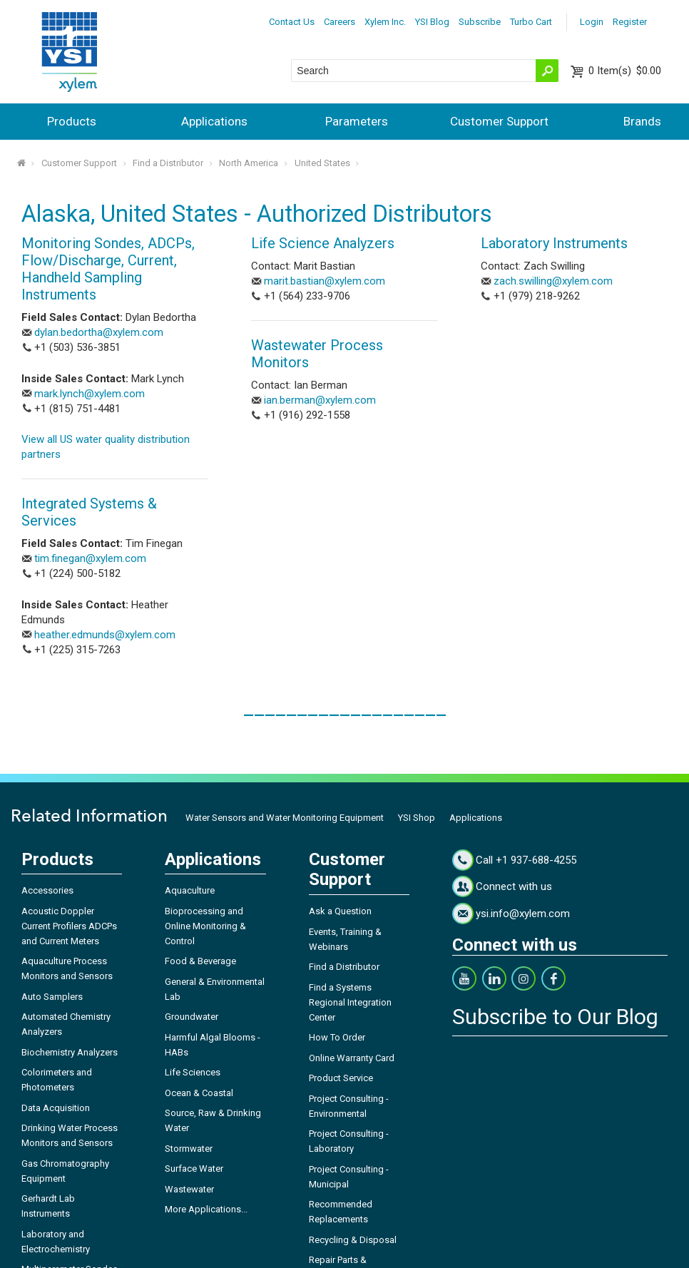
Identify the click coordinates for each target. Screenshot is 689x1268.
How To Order (337, 1037)
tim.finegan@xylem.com (90, 558)
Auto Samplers (52, 996)
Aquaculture (190, 890)
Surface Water (194, 1168)
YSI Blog (432, 21)
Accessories (47, 890)
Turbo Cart (531, 21)
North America (248, 163)
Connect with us (514, 886)
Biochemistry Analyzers (69, 1052)
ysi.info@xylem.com (523, 913)
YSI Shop (416, 817)
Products (71, 121)
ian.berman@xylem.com (320, 400)
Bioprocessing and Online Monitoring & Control (205, 926)
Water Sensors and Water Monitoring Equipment (284, 817)
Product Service (341, 1078)
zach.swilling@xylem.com (553, 281)
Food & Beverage (200, 961)
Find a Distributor (168, 163)
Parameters (356, 121)
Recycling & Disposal (353, 1239)
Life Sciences (192, 1072)
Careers (339, 21)
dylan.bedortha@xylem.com (98, 332)
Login (591, 21)
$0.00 (624, 70)
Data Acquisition (55, 1108)
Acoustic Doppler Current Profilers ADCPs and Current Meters (69, 926)
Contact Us (292, 21)
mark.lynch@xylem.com (89, 393)
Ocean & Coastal (199, 1093)
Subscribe (480, 21)
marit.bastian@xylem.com (324, 281)
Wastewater (189, 1189)
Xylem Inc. (385, 21)
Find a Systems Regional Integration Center (350, 1002)
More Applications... (206, 1209)
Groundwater (191, 1016)
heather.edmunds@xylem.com (104, 634)
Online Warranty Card (351, 1058)
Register (630, 21)
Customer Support (499, 121)
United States (322, 163)
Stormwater (189, 1148)
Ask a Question (340, 911)
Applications (214, 121)
